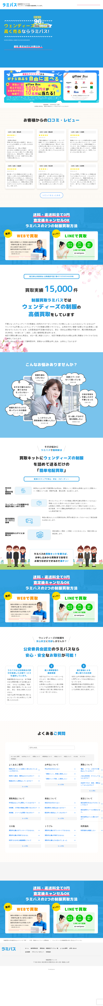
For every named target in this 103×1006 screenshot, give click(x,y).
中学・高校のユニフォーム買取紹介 (39, 965)
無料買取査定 (34, 973)
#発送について (66, 773)
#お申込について (29, 773)
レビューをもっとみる (51, 195)
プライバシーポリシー (38, 977)
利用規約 (48, 977)
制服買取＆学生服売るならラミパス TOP (15, 965)
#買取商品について (54, 773)
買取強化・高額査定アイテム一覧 (49, 973)
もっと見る (25, 803)
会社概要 (27, 977)
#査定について (78, 773)
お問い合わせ (73, 973)
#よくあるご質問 (16, 773)
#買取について (41, 773)
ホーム (27, 973)
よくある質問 (63, 973)
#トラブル (14, 775)
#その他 (87, 773)
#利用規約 (23, 775)
